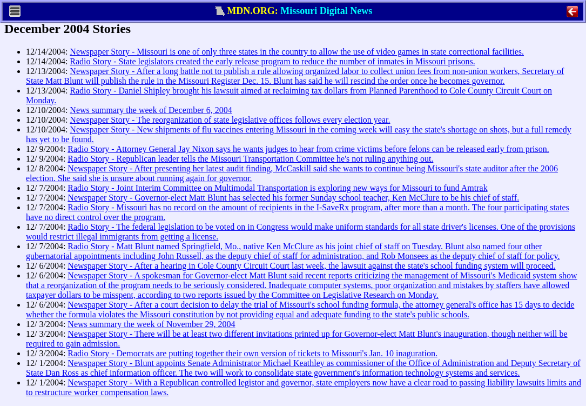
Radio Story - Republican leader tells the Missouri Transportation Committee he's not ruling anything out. (250, 158)
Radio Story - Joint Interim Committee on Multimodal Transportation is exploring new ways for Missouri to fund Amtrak (277, 187)
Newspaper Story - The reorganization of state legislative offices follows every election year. (230, 119)
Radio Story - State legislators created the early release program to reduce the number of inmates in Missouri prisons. (272, 61)
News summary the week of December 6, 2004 (151, 110)
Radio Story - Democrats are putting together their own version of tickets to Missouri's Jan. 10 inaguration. (252, 353)
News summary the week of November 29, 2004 (151, 324)
